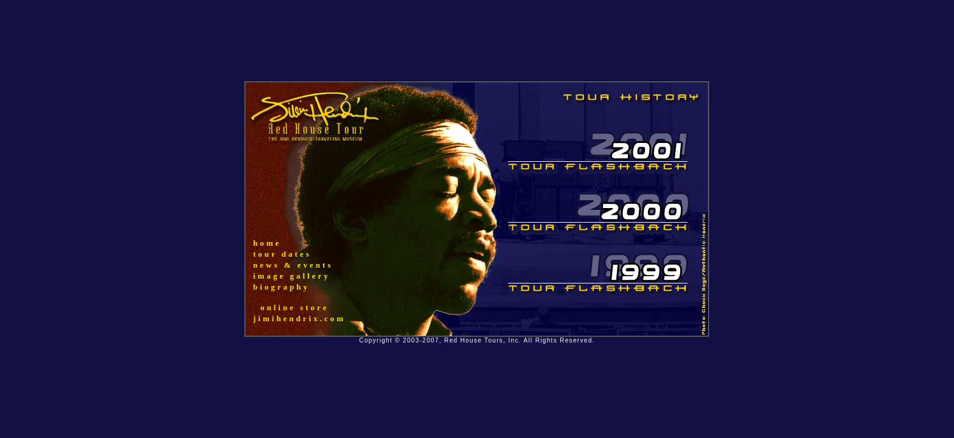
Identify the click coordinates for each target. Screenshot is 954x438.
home (267, 243)
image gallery (291, 275)
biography (281, 286)
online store (294, 307)
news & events (293, 264)
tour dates (282, 254)
